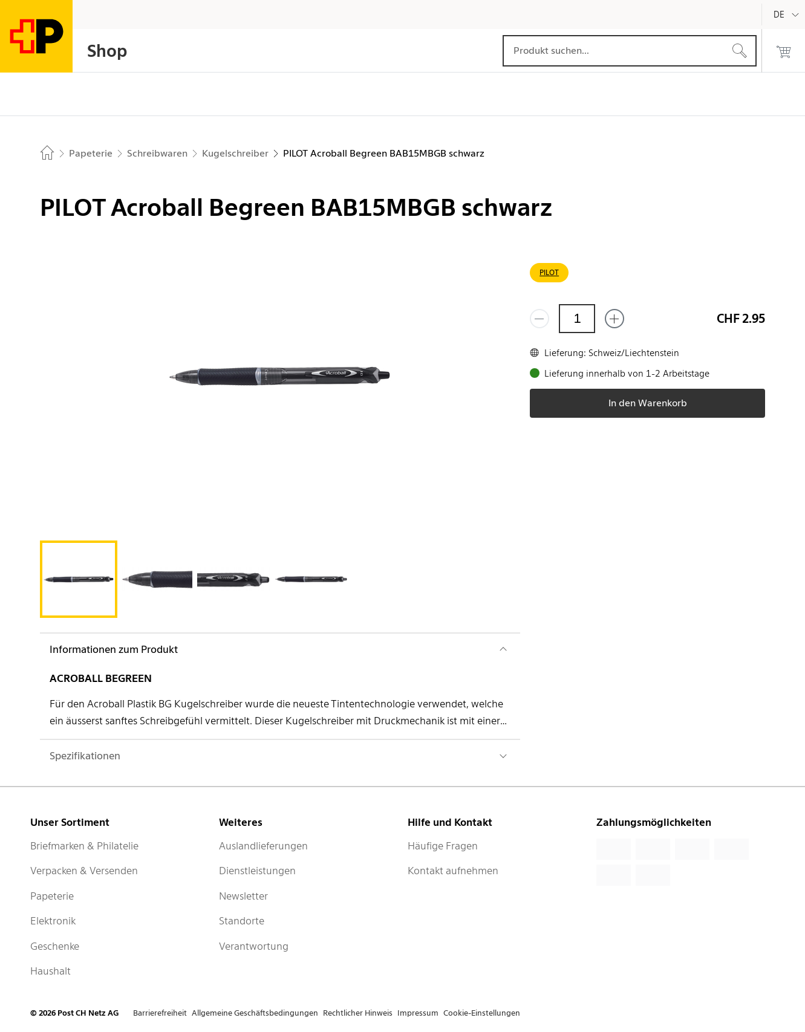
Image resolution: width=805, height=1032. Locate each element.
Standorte (241, 921)
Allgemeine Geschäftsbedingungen (255, 1012)
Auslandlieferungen (263, 846)
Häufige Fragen (443, 846)
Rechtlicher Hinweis (358, 1012)
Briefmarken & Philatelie (84, 846)
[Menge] (577, 318)
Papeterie (52, 896)
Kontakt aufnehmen (453, 871)
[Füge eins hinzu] (614, 318)
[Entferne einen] (539, 318)
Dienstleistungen (257, 871)
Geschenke (54, 946)
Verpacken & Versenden (84, 871)
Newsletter (243, 896)
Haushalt (50, 971)
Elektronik (53, 921)
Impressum (417, 1012)
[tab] (78, 579)
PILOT (549, 272)
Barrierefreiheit (160, 1012)
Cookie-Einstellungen (481, 1012)
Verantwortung (253, 946)
